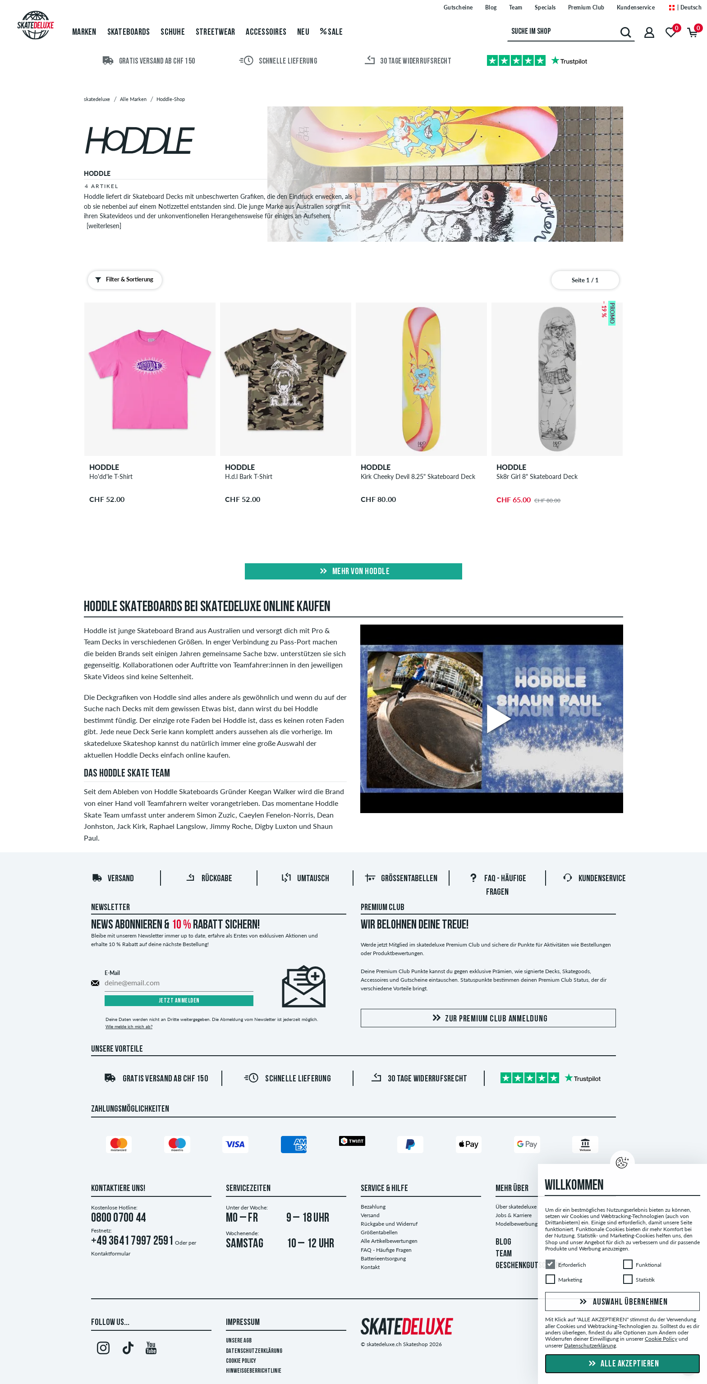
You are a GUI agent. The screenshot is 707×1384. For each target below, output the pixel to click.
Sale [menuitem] (331, 32)
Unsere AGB (239, 1341)
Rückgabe (208, 878)
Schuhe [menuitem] (173, 32)
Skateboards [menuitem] (128, 32)
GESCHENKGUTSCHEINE (529, 1265)
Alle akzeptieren (622, 1364)
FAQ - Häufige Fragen (386, 1249)
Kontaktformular (110, 1253)
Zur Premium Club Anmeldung (488, 1018)
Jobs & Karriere (514, 1215)
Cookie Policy (241, 1361)
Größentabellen (401, 878)
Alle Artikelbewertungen (389, 1240)
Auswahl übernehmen (622, 1302)
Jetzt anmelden (179, 1001)
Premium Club (382, 907)
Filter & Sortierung (122, 280)
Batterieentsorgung (383, 1258)
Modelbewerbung (516, 1223)
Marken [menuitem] (84, 32)
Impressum (243, 1322)
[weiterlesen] (104, 226)
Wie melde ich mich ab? (129, 1026)
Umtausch (305, 878)
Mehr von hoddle (353, 571)
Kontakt (370, 1267)
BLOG (503, 1242)
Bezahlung (373, 1206)
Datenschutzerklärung (254, 1351)
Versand (113, 878)
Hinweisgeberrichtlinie (253, 1371)
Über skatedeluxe (516, 1206)
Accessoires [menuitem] (266, 32)
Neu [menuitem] (303, 32)
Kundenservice (594, 878)
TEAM (504, 1254)
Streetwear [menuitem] (215, 32)
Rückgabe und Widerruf (389, 1223)
